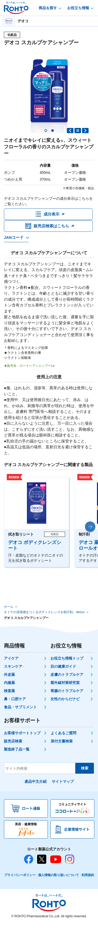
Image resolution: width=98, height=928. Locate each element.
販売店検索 (13, 745)
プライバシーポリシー (20, 879)
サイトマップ (63, 786)
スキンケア (13, 670)
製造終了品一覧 (17, 753)
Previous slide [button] (70, 130)
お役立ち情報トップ (66, 662)
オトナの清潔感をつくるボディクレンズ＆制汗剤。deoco (44, 616)
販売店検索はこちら (51, 230)
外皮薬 (9, 679)
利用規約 (88, 879)
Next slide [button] (85, 130)
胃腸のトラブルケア (66, 695)
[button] (45, 130)
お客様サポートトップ (22, 737)
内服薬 (9, 687)
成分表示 (51, 215)
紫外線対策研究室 (65, 687)
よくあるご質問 (63, 737)
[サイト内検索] (39, 772)
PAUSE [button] (77, 130)
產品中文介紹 (36, 786)
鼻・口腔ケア (15, 703)
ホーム (8, 610)
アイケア (11, 662)
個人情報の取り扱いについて (58, 879)
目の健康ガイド (63, 670)
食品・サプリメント (20, 711)
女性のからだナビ (65, 703)
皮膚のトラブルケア (66, 679)
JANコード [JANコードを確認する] (14, 241)
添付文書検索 (62, 745)
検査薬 (9, 695)
